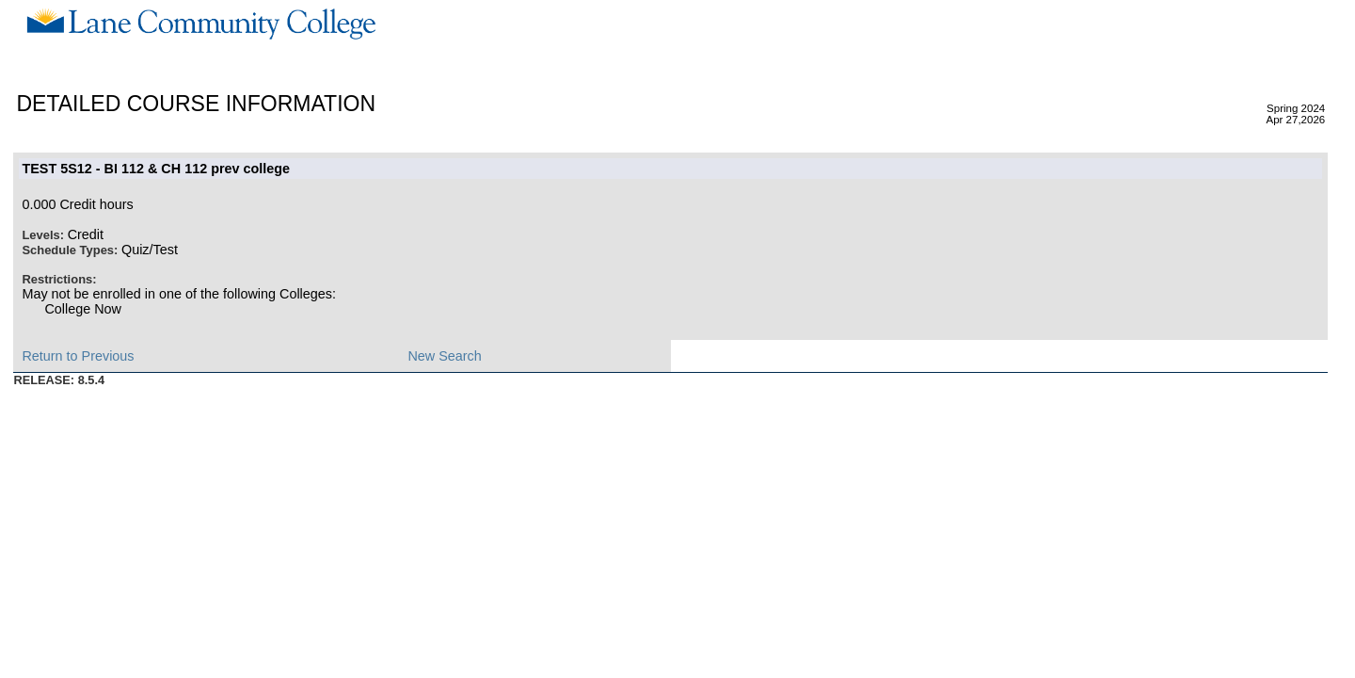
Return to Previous (78, 355)
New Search (444, 355)
